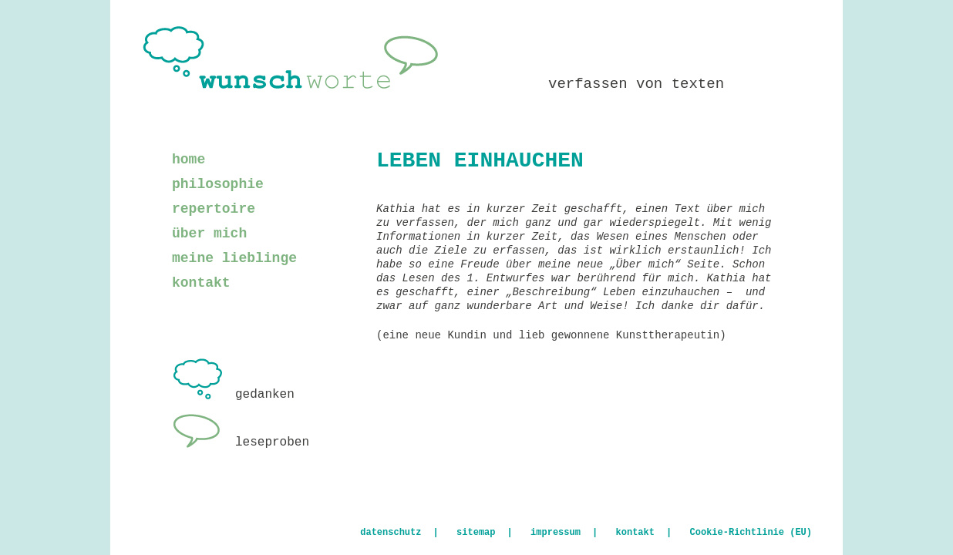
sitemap (475, 532)
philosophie (218, 184)
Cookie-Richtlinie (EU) (751, 532)
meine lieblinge (234, 258)
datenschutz (390, 532)
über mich (209, 233)
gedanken (233, 395)
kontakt (201, 283)
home (188, 159)
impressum (555, 532)
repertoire (213, 209)
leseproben (240, 442)
